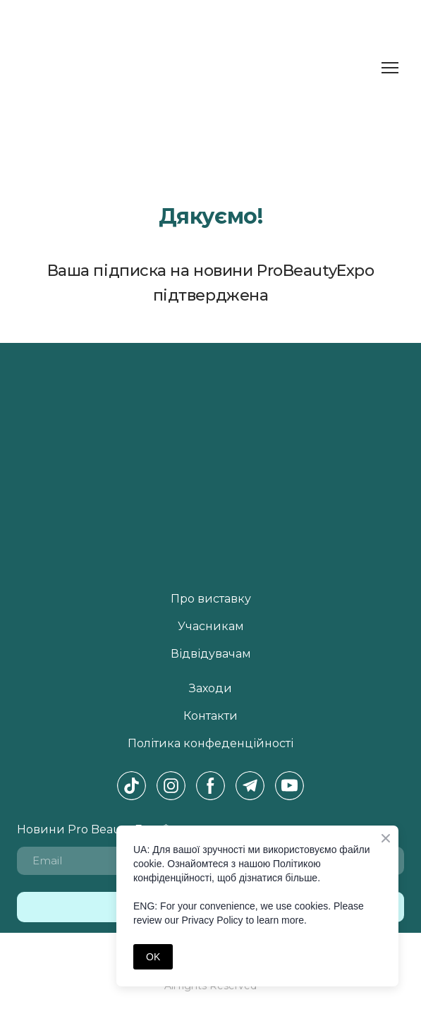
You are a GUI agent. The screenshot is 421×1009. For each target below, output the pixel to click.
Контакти (210, 716)
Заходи (210, 688)
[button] (131, 785)
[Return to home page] (64, 68)
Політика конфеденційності (210, 743)
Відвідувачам (211, 653)
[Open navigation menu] (390, 68)
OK (153, 956)
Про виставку (211, 598)
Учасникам (211, 626)
